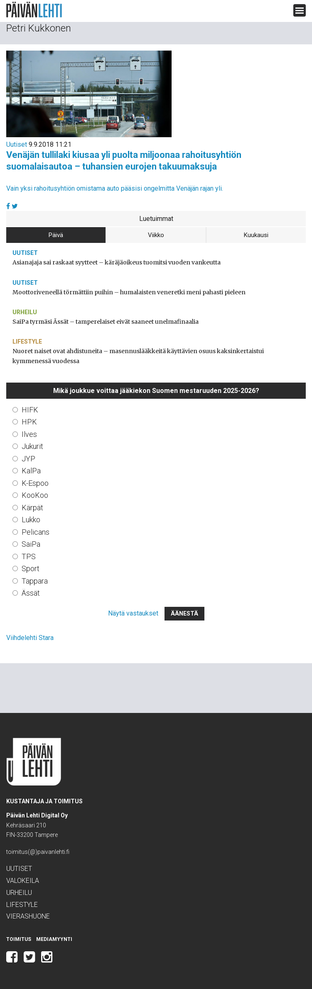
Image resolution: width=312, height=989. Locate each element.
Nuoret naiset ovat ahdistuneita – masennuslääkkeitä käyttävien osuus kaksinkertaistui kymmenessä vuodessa (138, 355)
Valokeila (22, 881)
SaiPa (31, 544)
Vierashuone (28, 916)
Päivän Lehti (34, 10)
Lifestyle (27, 341)
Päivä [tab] (56, 235)
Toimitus (18, 939)
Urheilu (24, 312)
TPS (29, 556)
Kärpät (32, 507)
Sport (30, 568)
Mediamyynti (54, 939)
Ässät (31, 593)
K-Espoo (35, 483)
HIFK (30, 409)
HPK (29, 421)
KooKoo (35, 495)
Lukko (31, 519)
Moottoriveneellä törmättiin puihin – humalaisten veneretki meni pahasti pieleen (129, 292)
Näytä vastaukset (133, 613)
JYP (28, 458)
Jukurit (32, 446)
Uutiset (16, 144)
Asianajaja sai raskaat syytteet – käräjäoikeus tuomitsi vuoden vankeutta (116, 262)
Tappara (35, 581)
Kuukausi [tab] (256, 235)
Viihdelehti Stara (30, 638)
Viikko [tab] (156, 235)
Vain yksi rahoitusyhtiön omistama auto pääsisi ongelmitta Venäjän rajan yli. (114, 188)
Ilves (29, 434)
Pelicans (35, 532)
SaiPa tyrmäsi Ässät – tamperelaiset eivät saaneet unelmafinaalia (105, 321)
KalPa (31, 470)
